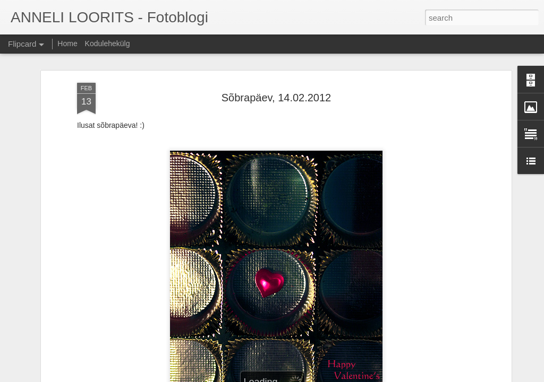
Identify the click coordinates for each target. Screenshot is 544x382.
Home (67, 43)
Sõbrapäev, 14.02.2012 (276, 97)
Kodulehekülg (107, 43)
